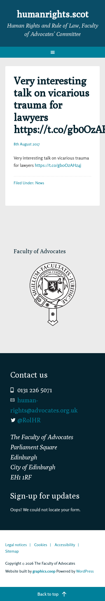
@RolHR (29, 420)
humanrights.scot (52, 14)
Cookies (40, 544)
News (39, 182)
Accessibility (65, 544)
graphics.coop (43, 571)
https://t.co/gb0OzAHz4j (58, 165)
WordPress (85, 571)
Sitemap (12, 551)
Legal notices (16, 544)
